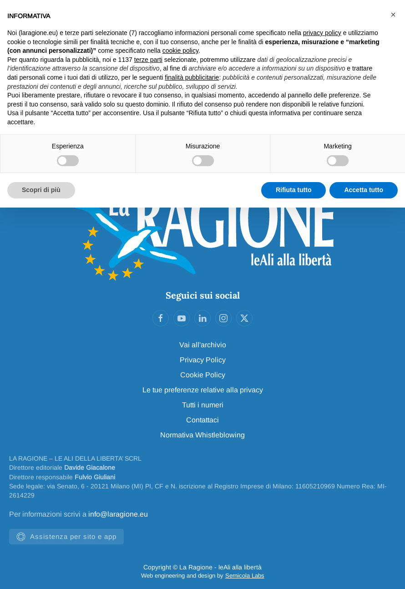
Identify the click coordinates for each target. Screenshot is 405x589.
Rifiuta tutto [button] (294, 189)
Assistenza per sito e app (66, 536)
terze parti (148, 59)
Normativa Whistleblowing (202, 435)
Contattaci (202, 420)
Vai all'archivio (202, 345)
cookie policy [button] (180, 50)
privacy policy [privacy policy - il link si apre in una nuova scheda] (322, 32)
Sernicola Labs (244, 575)
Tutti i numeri (202, 405)
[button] (393, 14)
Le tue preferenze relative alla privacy (202, 390)
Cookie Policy (202, 375)
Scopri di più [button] (41, 189)
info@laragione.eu (118, 514)
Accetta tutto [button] (363, 189)
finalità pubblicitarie (192, 77)
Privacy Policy (203, 360)
